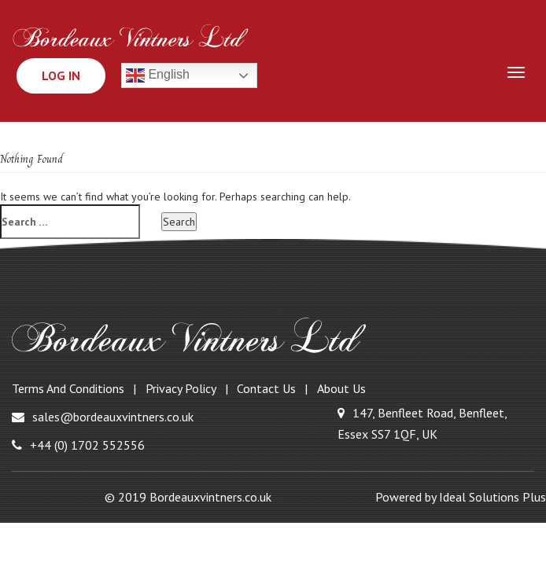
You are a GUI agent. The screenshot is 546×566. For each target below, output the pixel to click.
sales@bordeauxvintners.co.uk (103, 416)
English (158, 75)
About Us (341, 388)
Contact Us (266, 388)
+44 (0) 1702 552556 (78, 445)
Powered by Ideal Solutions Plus (460, 497)
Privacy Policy (181, 388)
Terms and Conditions (68, 388)
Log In (61, 75)
